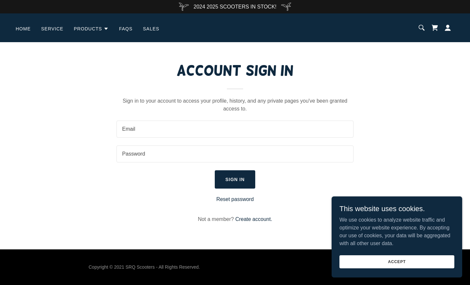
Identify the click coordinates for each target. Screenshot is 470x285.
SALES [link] (151, 28)
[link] (434, 27)
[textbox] (235, 129)
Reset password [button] (235, 199)
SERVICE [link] (52, 28)
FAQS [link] (126, 28)
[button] (91, 29)
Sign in (234, 179)
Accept (397, 261)
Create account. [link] (253, 219)
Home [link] (23, 28)
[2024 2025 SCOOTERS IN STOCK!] (235, 6)
